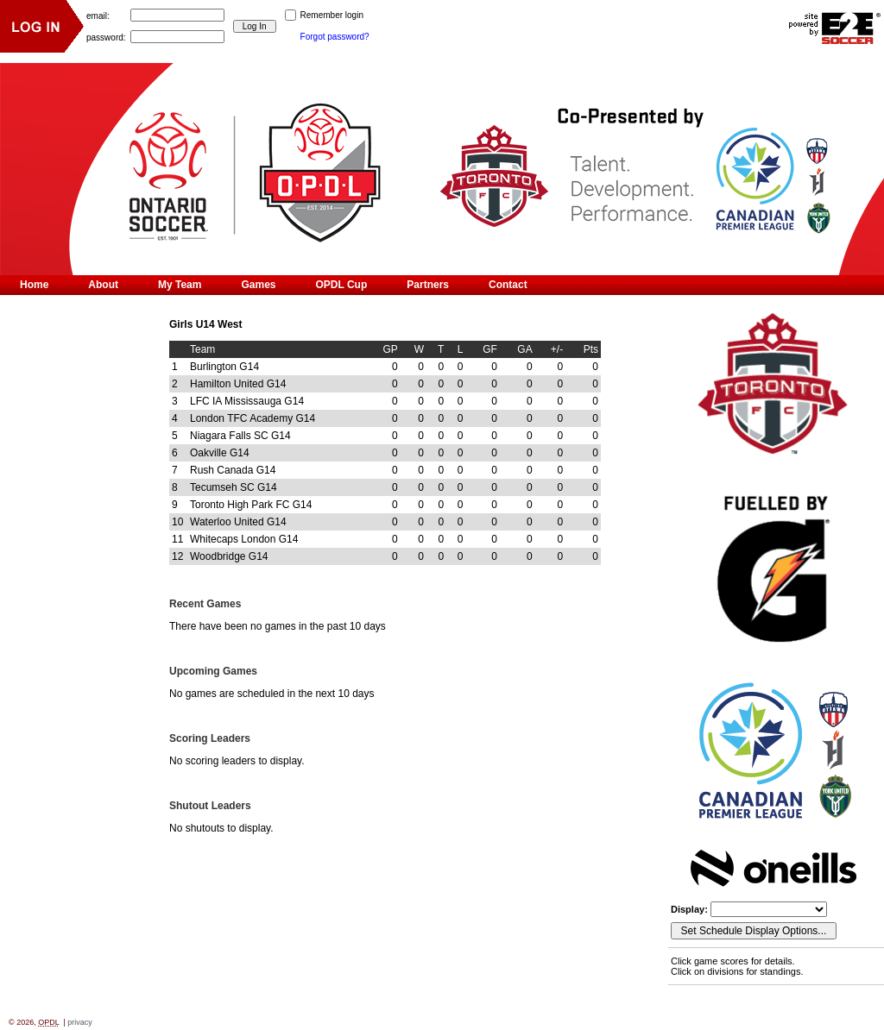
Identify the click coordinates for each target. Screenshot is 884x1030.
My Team (179, 285)
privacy (79, 1022)
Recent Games (205, 604)
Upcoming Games (213, 671)
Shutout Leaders (210, 806)
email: (98, 15)
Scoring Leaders (209, 738)
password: (106, 36)
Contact (508, 285)
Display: (690, 909)
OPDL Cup (342, 285)
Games (258, 285)
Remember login (331, 15)
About (103, 285)
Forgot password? (334, 36)
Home (34, 285)
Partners (428, 285)
